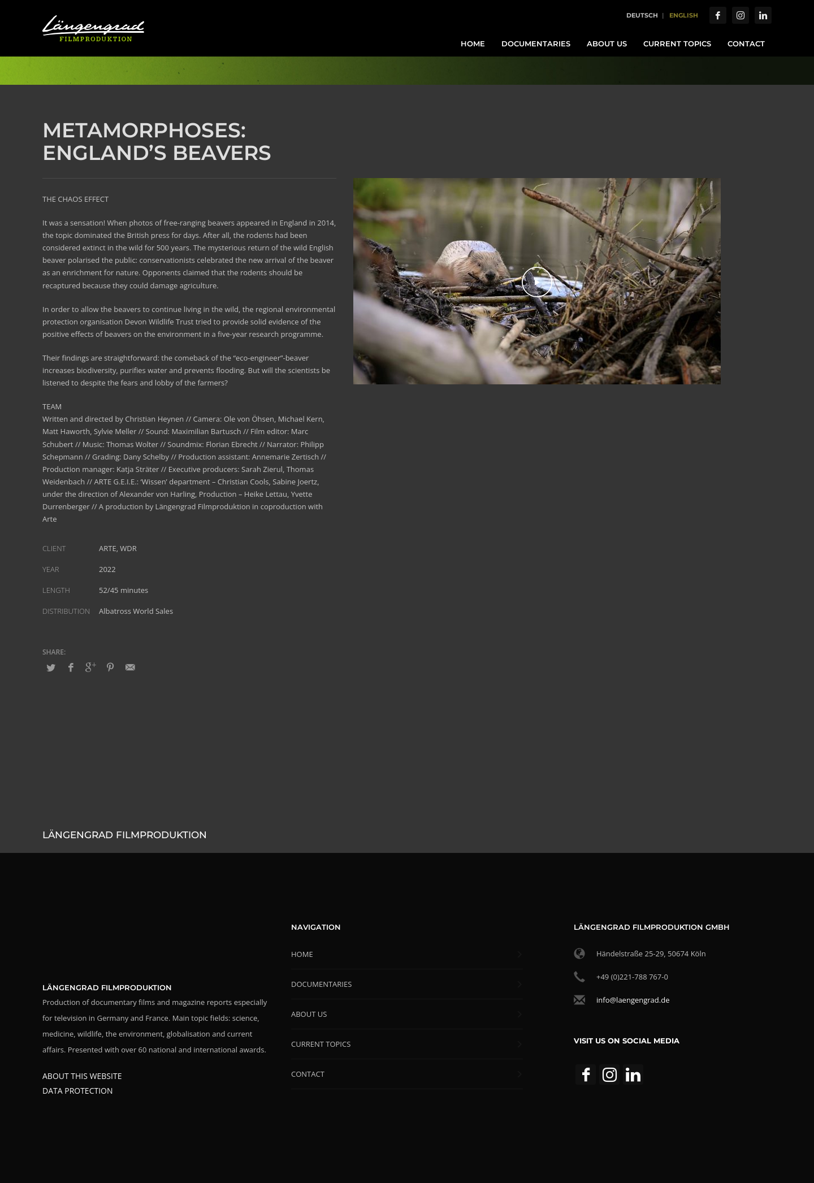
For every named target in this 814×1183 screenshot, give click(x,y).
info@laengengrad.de (632, 1000)
